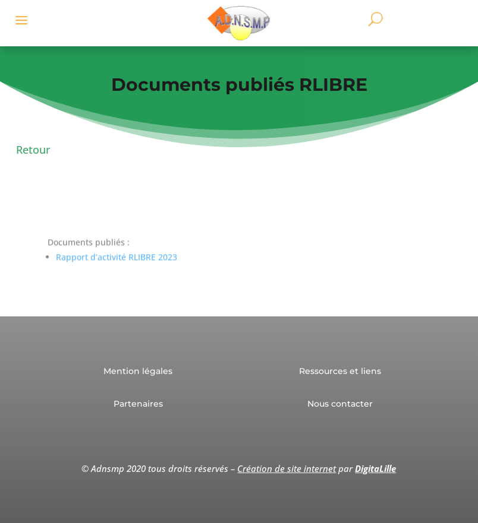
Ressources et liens (340, 371)
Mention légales (137, 371)
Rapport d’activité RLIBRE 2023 (116, 262)
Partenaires (138, 403)
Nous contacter (340, 403)
